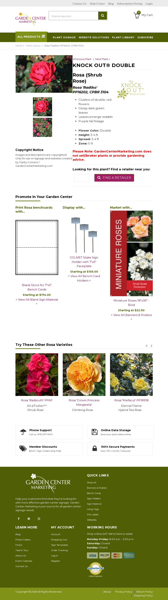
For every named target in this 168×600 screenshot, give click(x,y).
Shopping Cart (59, 539)
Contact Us (21, 566)
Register (55, 560)
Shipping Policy (143, 595)
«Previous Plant (82, 59)
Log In (54, 555)
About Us (20, 555)
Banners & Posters (97, 487)
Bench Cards (94, 493)
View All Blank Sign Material (38, 299)
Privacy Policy (123, 591)
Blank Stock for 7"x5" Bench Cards (37, 287)
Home (18, 45)
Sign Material (94, 503)
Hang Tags (93, 509)
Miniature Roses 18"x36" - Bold (131, 303)
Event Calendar (23, 560)
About (107, 591)
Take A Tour (21, 550)
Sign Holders (93, 498)
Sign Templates (59, 544)
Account (55, 534)
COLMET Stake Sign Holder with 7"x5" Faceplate (84, 262)
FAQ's (18, 544)
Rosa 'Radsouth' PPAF (37, 400)
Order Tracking (59, 550)
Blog (18, 534)
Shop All (91, 482)
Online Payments (95, 576)
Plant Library (33, 45)
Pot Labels (92, 514)
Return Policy (144, 591)
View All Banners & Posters (132, 315)
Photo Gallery (23, 539)
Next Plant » (102, 59)
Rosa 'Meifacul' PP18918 (131, 400)
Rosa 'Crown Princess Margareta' (84, 402)
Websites (91, 519)
